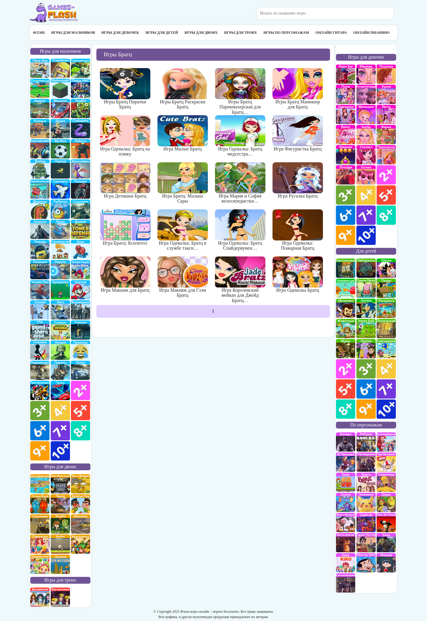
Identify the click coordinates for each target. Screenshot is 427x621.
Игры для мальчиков (73, 33)
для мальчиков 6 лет (40, 430)
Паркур (60, 169)
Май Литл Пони (345, 94)
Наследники (366, 462)
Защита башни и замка (80, 229)
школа (386, 268)
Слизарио (80, 128)
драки (60, 128)
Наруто (60, 269)
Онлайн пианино (371, 33)
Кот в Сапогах (345, 542)
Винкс (345, 134)
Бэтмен (345, 442)
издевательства (40, 189)
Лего (60, 310)
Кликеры (60, 330)
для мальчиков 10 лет (60, 450)
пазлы (386, 288)
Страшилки (80, 330)
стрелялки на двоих (40, 524)
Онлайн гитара (331, 33)
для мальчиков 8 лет (80, 430)
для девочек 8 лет (386, 215)
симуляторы (80, 68)
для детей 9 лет (366, 409)
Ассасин (40, 229)
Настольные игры (345, 268)
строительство (60, 249)
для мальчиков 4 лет (60, 410)
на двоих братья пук (80, 504)
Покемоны (366, 502)
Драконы (40, 209)
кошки (366, 174)
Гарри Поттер (366, 542)
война (40, 169)
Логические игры (386, 328)
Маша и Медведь (345, 348)
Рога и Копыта (345, 522)
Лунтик (366, 348)
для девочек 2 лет (386, 174)
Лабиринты (366, 268)
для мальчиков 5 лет (80, 410)
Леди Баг (345, 74)
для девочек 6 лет (345, 215)
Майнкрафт (60, 88)
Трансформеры (40, 390)
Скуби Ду (366, 522)
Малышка (366, 114)
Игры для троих (240, 33)
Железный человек (345, 462)
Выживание (80, 310)
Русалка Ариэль (386, 442)
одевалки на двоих (40, 544)
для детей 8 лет (345, 409)
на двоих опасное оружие (60, 564)
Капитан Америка (345, 583)
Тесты (386, 114)
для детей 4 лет (386, 368)
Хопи (345, 502)
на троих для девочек (40, 597)
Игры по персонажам (286, 33)
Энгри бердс (80, 269)
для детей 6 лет (366, 389)
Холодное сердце (366, 94)
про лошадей (345, 174)
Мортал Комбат (40, 148)
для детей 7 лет (386, 389)
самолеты (60, 189)
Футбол (60, 148)
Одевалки (345, 114)
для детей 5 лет (345, 389)
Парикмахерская (366, 154)
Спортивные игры (40, 88)
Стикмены (40, 350)
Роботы (80, 148)
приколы (80, 350)
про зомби (80, 108)
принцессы (386, 154)
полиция (40, 269)
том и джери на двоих (80, 483)
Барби (366, 134)
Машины (60, 108)
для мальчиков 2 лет (80, 390)
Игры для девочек (120, 33)
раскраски (386, 308)
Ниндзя (60, 350)
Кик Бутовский (386, 462)
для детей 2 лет (345, 368)
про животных (345, 328)
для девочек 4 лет (366, 195)
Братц (366, 482)
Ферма (386, 134)
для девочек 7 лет (366, 215)
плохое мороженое (80, 544)
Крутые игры (80, 289)
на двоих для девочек (40, 483)
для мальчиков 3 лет (40, 410)
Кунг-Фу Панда (386, 522)
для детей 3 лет (366, 368)
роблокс (366, 442)
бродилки (60, 289)
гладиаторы (40, 370)
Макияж (366, 74)
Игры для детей (162, 33)
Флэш (39, 33)
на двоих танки (60, 504)
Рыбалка (60, 209)
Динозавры (80, 169)
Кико (345, 562)
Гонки (80, 370)
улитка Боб (366, 328)
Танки (60, 229)
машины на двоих (80, 524)
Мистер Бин (366, 562)
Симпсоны (386, 482)
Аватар (40, 108)
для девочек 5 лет (386, 195)
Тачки (60, 390)
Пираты (60, 370)
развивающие (345, 288)
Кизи (345, 482)
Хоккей (40, 310)
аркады (366, 308)
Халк (386, 542)
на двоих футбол (60, 544)
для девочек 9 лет (345, 235)
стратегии (60, 68)
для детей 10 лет (386, 409)
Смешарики (386, 348)
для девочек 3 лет (345, 195)
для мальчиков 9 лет (40, 450)
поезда (40, 249)
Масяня (386, 562)
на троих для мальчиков (60, 597)
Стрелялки (80, 209)
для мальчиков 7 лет (60, 430)
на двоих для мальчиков (60, 483)
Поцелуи (386, 74)
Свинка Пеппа (366, 288)
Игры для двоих (201, 33)
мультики (345, 308)
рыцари (80, 189)
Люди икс (80, 88)
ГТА (40, 330)
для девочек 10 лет (366, 235)
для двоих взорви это (40, 564)
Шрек (386, 502)
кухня (386, 94)
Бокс (80, 249)
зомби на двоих (60, 524)
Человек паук (40, 289)
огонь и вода (40, 504)
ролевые (40, 128)
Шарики (345, 154)
